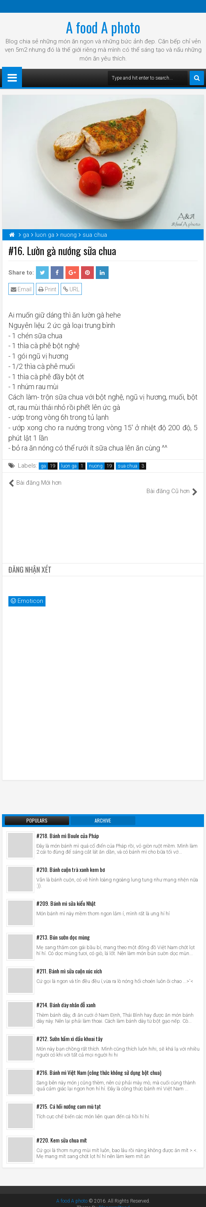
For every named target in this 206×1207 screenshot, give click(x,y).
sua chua (127, 466)
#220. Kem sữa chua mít (61, 1131)
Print (47, 289)
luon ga (69, 466)
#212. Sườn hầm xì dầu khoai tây (69, 1030)
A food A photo (103, 27)
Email (21, 289)
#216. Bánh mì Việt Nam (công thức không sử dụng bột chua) (98, 1064)
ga (43, 466)
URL (71, 289)
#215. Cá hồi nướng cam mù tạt (68, 1098)
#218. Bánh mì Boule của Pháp (67, 827)
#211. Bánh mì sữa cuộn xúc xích (69, 962)
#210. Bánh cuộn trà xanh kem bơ (70, 861)
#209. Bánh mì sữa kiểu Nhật (66, 895)
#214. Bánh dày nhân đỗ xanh (65, 996)
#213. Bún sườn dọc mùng (63, 928)
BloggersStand (114, 1199)
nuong (96, 466)
